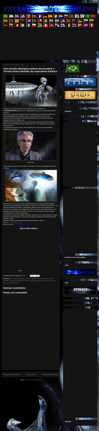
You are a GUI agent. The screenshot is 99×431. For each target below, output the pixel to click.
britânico (27, 278)
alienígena (21, 278)
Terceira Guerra (50, 280)
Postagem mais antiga (50, 374)
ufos (4, 283)
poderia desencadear (38, 280)
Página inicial (31, 374)
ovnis (30, 280)
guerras (50, 278)
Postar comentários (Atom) (33, 380)
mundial (18, 280)
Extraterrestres (43, 278)
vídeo (16, 283)
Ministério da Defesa (9, 280)
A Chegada (14, 278)
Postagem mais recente (11, 374)
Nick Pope (25, 280)
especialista (34, 278)
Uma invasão (10, 283)
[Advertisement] (40, 41)
